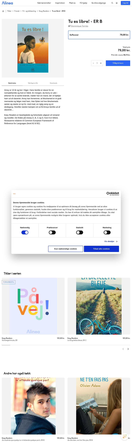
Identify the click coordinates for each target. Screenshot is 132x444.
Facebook (112, 425)
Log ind (125, 3)
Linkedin (124, 425)
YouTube (118, 425)
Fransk (16, 11)
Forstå (28, 376)
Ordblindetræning (14, 376)
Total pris (126, 47)
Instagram (106, 425)
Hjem (3, 11)
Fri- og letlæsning (29, 11)
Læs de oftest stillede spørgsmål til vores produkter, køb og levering (30, 416)
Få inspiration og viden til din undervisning (91, 373)
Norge (49, 373)
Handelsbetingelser (108, 437)
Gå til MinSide (80, 389)
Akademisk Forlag (13, 373)
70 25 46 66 (84, 354)
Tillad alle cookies (101, 249)
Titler (9, 11)
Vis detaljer (109, 241)
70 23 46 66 (17, 396)
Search (112, 3)
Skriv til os (83, 360)
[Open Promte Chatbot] (124, 436)
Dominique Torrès (79, 26)
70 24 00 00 (84, 411)
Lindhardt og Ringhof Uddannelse (31, 370)
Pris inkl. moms (117, 55)
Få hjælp (83, 3)
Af (69, 26)
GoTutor (32, 373)
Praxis (24, 373)
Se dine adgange (98, 3)
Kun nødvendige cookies (65, 249)
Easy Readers (44, 11)
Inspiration (60, 3)
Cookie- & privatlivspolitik (90, 437)
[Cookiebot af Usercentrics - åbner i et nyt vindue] (108, 194)
